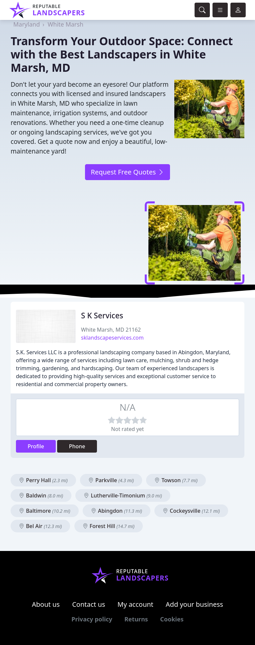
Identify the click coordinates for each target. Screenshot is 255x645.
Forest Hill (109, 526)
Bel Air (40, 526)
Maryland (26, 24)
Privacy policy (91, 619)
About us (46, 604)
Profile (36, 446)
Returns (136, 619)
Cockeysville (191, 510)
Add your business (194, 604)
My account (135, 604)
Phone (77, 446)
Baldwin (41, 495)
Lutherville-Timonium (123, 495)
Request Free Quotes (127, 171)
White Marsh (65, 24)
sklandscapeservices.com (112, 337)
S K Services (102, 315)
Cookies (171, 619)
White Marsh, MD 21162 (111, 329)
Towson (176, 480)
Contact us (88, 604)
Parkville (111, 480)
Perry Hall (43, 480)
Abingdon (116, 510)
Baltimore (44, 510)
